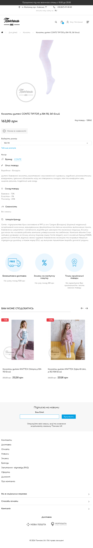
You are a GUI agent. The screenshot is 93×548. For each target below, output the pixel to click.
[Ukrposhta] (59, 524)
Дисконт (5, 477)
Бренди (5, 463)
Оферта (5, 472)
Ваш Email (39, 412)
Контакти (6, 440)
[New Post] (36, 524)
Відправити (69, 417)
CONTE (17, 159)
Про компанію (8, 481)
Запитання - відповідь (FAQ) (15, 468)
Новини (5, 454)
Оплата (5, 449)
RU (56, 11)
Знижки (5, 458)
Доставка (6, 445)
